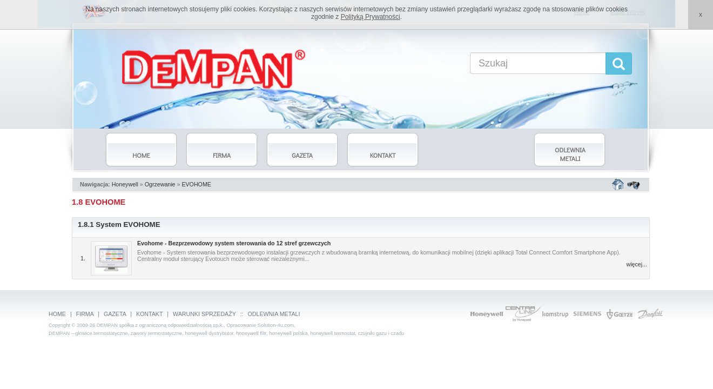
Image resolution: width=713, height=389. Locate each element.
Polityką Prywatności (370, 17)
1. (82, 258)
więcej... (637, 264)
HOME (57, 314)
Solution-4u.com (276, 325)
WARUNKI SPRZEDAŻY (204, 314)
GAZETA (115, 314)
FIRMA (85, 314)
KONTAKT (149, 314)
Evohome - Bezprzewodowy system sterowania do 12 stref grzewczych (234, 243)
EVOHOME (196, 184)
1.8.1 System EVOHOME (119, 224)
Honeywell (125, 184)
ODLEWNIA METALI (274, 314)
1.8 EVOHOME (98, 202)
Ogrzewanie (160, 184)
